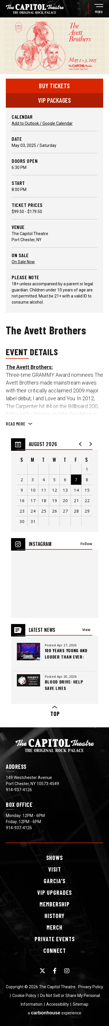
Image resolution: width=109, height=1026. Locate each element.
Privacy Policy (90, 986)
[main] (54, 372)
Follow (86, 543)
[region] (54, 485)
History (54, 915)
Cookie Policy (24, 995)
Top (54, 711)
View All (86, 631)
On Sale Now (23, 261)
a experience (54, 1012)
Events (55, 938)
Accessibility (57, 1004)
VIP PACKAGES (54, 100)
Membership (55, 904)
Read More (16, 423)
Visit (54, 869)
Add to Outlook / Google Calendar (42, 123)
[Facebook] (55, 971)
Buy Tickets (54, 85)
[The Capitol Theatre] (35, 9)
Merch (54, 927)
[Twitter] (42, 971)
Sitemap (80, 1004)
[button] (80, 444)
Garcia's (54, 880)
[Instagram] (66, 971)
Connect (54, 950)
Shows (54, 857)
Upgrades (54, 892)
